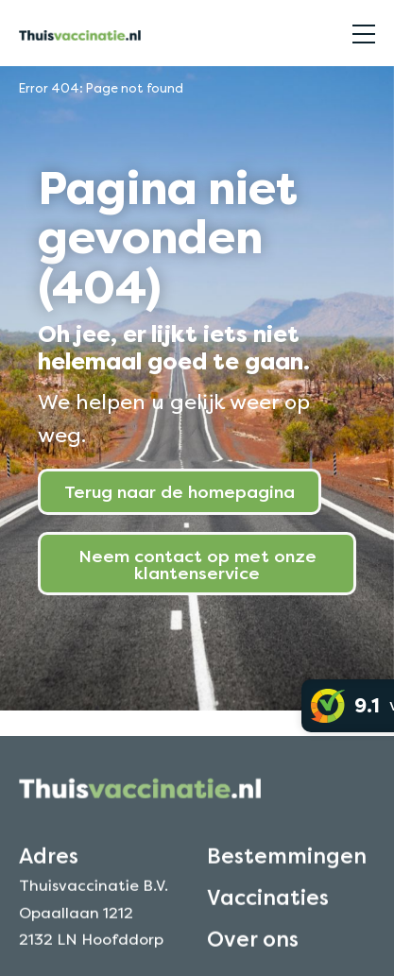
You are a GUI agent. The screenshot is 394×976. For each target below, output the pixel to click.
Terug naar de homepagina (179, 491)
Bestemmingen (287, 866)
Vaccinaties (268, 909)
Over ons (253, 950)
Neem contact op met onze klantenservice (197, 564)
